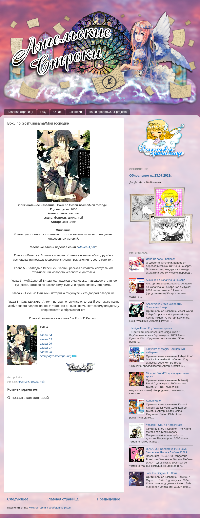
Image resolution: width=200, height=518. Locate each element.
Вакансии (75, 111)
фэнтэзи (23, 381)
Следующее (17, 499)
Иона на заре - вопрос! (160, 258)
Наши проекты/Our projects (108, 111)
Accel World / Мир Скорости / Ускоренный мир (164, 305)
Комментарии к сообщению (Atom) (50, 507)
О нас (57, 111)
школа (35, 381)
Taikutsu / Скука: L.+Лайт (161, 473)
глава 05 (46, 339)
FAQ (43, 111)
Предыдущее (108, 499)
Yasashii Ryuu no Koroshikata (164, 424)
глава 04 (46, 335)
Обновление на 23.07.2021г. (150, 175)
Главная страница (20, 111)
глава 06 (46, 343)
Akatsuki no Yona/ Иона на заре (165, 279)
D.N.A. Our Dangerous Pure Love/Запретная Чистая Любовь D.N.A (166, 450)
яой (42, 381)
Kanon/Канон (154, 400)
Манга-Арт (86, 247)
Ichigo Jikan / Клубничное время (151, 328)
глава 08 (46, 351)
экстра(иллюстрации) (56, 356)
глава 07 (46, 347)
